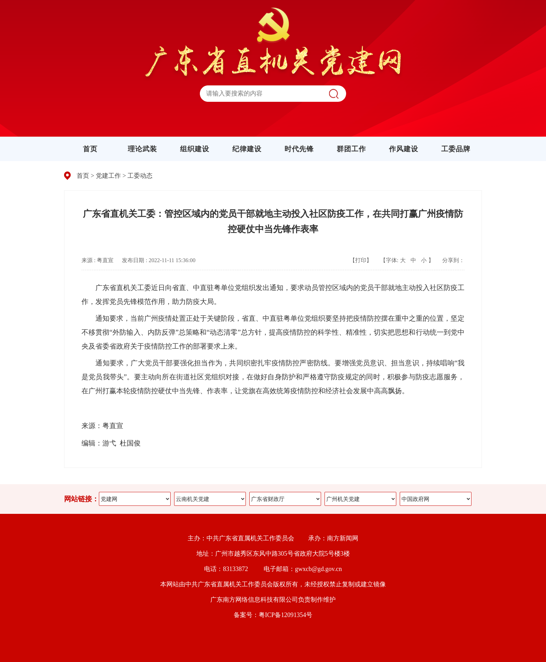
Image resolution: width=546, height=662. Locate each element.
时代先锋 (299, 149)
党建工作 (108, 175)
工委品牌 (455, 149)
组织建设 (194, 149)
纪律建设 (247, 149)
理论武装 (142, 149)
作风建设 (403, 149)
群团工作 (351, 149)
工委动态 (140, 175)
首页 (90, 149)
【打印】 (361, 260)
